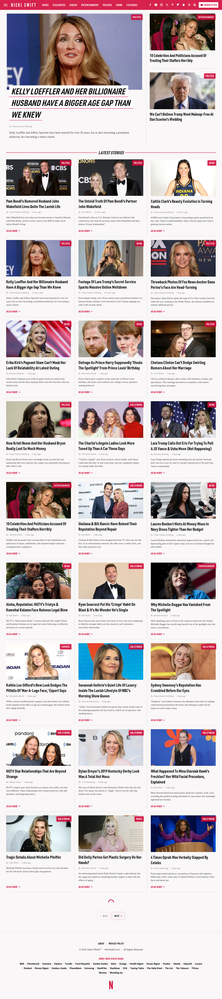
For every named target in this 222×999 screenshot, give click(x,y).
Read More (11, 230)
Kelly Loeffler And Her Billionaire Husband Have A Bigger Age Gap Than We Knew (71, 103)
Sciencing (89, 968)
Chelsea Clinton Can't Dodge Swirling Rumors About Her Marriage (178, 365)
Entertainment (90, 5)
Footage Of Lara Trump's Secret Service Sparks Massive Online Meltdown (107, 284)
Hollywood (136, 404)
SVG (125, 968)
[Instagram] (161, 5)
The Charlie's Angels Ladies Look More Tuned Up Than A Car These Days (106, 445)
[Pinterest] (172, 5)
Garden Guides (100, 963)
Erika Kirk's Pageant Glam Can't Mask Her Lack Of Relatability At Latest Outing (36, 365)
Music (139, 818)
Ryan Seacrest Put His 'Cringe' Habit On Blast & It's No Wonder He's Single (106, 607)
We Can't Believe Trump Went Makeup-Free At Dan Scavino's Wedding (181, 116)
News (45, 5)
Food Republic (82, 963)
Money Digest (42, 968)
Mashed (28, 968)
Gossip (73, 5)
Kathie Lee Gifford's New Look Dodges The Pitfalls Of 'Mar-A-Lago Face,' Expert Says (36, 687)
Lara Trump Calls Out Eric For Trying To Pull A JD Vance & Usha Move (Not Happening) (182, 445)
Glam (113, 963)
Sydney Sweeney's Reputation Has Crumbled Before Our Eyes (176, 687)
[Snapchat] (183, 5)
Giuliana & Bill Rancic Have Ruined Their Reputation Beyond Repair (107, 526)
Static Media (93, 949)
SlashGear (115, 968)
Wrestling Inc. (116, 972)
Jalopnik (187, 963)
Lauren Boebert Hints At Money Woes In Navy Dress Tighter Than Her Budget (180, 526)
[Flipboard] (178, 5)
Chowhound (33, 963)
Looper (198, 963)
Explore (58, 963)
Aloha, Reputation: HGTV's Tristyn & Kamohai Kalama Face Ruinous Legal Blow (37, 607)
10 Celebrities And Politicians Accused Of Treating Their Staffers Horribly (178, 58)
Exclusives (59, 5)
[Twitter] (167, 5)
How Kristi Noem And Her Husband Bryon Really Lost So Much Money (36, 445)
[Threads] (189, 5)
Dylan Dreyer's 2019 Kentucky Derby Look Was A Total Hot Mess (108, 773)
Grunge (123, 963)
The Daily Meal (154, 968)
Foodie (68, 963)
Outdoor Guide (59, 968)
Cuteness (46, 963)
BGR (22, 963)
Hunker (166, 963)
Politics (107, 5)
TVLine (195, 968)
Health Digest (136, 963)
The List (169, 968)
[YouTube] (155, 5)
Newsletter (208, 4)
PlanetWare (75, 968)
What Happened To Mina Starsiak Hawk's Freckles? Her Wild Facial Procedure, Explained (180, 776)
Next (116, 915)
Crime (119, 5)
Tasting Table (137, 968)
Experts (66, 646)
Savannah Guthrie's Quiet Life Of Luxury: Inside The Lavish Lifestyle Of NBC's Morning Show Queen (107, 690)
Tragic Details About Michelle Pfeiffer (33, 857)
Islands (176, 963)
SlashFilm (102, 968)
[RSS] (194, 5)
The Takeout (182, 968)
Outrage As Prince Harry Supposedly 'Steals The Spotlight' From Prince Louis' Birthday (110, 365)
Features (132, 5)
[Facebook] (150, 5)
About (101, 943)
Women (103, 972)
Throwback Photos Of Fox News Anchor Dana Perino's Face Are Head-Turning (183, 284)
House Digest (153, 963)
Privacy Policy (116, 943)
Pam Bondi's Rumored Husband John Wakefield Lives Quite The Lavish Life (33, 203)
